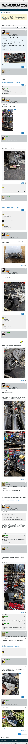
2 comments (5, 315)
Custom (4, 12)
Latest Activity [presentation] (7, 25)
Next (25, 733)
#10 (25, 488)
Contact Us (17, 740)
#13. (25, 651)
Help (12, 740)
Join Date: (7, 34)
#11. (25, 535)
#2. (25, 88)
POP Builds (8, 12)
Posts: (14, 34)
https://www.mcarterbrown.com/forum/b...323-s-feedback (11, 500)
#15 (25, 707)
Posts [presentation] (3, 25)
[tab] (2, 25)
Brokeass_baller (7, 220)
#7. (25, 317)
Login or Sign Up (23, 0)
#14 (25, 666)
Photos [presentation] (13, 25)
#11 (25, 511)
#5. (25, 220)
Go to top (25, 740)
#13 (25, 638)
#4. (25, 187)
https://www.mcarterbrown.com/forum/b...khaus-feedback (11, 82)
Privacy (21, 740)
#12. (25, 616)
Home (2, 737)
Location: (7, 35)
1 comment (4, 86)
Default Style (3, 740)
